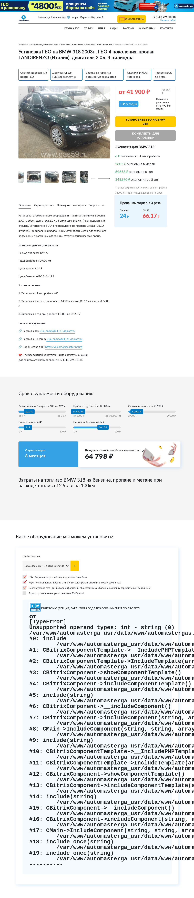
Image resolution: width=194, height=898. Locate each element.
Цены (101, 28)
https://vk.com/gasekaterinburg (63, 346)
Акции (114, 28)
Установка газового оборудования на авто (38, 44)
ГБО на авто (71, 28)
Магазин (128, 28)
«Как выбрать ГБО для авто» (57, 330)
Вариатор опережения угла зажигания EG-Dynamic (54, 593)
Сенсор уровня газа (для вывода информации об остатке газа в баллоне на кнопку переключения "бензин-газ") (87, 588)
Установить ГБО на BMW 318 (145, 121)
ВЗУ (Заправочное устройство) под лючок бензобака (55, 577)
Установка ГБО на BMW (72, 44)
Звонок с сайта (168, 20)
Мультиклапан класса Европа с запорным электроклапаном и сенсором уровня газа (72, 582)
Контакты (166, 28)
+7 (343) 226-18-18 (164, 16)
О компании (147, 28)
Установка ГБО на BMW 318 (99, 44)
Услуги (88, 28)
